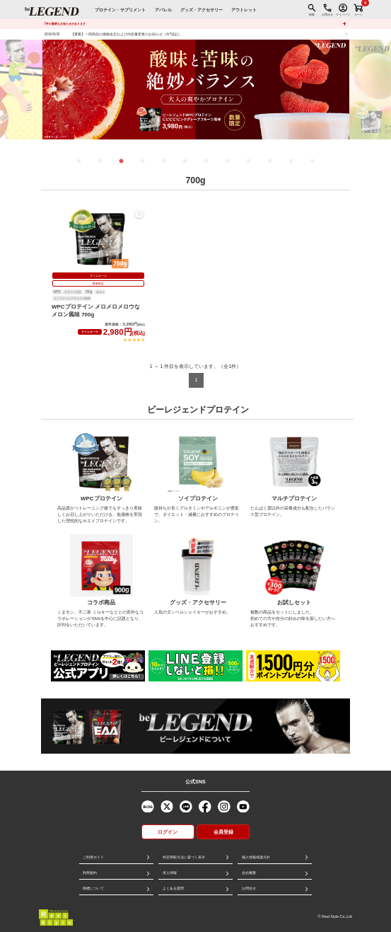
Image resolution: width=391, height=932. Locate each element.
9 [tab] (249, 161)
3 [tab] (122, 161)
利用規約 (90, 872)
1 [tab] (79, 161)
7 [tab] (206, 161)
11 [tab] (291, 161)
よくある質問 (173, 888)
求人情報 (170, 872)
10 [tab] (270, 161)
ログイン (167, 831)
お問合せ (249, 888)
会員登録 (223, 831)
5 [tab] (164, 161)
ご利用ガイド (93, 857)
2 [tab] (100, 161)
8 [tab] (228, 161)
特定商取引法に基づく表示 (184, 857)
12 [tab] (312, 161)
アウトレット (244, 9)
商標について (93, 888)
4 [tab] (143, 161)
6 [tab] (185, 161)
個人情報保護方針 (256, 857)
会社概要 (249, 872)
